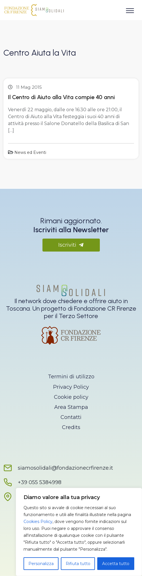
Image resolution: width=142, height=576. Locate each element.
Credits (71, 427)
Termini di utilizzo (71, 376)
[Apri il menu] (130, 9)
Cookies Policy (38, 521)
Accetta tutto (115, 563)
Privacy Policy (71, 387)
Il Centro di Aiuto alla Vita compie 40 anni (61, 97)
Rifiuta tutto (78, 563)
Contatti (71, 417)
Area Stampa (71, 407)
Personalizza (41, 563)
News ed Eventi (30, 152)
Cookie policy (71, 397)
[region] (79, 532)
